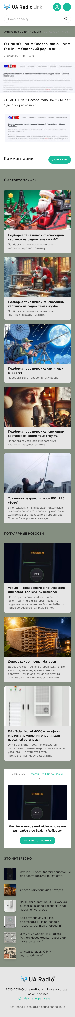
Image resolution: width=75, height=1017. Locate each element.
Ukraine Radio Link (15, 31)
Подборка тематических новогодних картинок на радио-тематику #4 (36, 304)
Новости (35, 31)
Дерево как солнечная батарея (32, 661)
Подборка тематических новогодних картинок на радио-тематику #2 (36, 237)
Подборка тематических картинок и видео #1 (35, 370)
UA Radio (27, 7)
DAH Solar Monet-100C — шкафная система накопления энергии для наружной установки (34, 735)
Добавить (59, 159)
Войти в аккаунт (57, 7)
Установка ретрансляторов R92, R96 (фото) (36, 500)
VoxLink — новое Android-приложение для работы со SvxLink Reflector (36, 590)
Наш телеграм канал (35, 998)
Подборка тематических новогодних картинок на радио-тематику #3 (36, 433)
